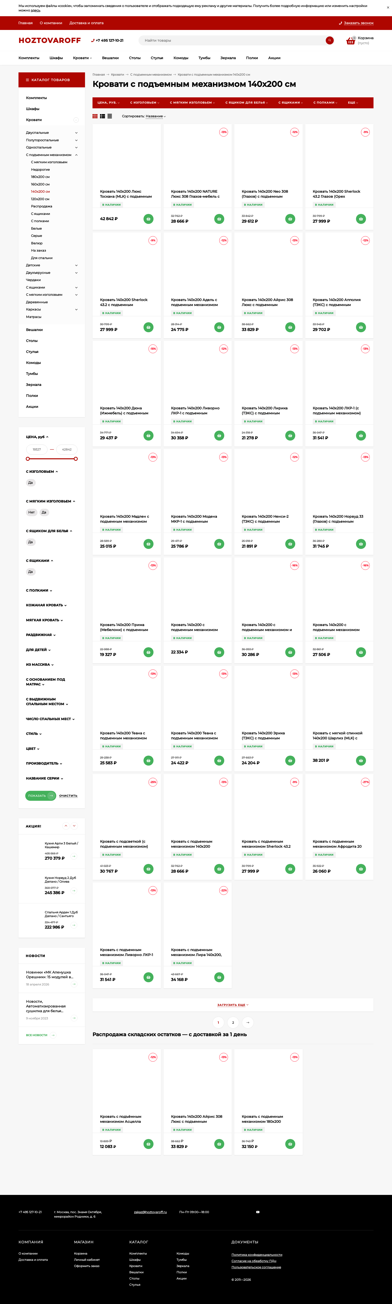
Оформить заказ (86, 1266)
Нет (31, 512)
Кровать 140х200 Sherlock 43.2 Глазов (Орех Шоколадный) (336, 196)
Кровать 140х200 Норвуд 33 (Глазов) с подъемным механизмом (338, 521)
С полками (40, 221)
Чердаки (33, 280)
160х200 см (40, 184)
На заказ (38, 250)
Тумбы (181, 1260)
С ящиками (40, 214)
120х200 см (40, 199)
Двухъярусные (38, 273)
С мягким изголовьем (49, 162)
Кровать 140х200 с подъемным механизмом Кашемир (336, 630)
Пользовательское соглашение (256, 1267)
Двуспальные (37, 133)
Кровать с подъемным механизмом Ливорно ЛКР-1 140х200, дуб (126, 955)
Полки (181, 1272)
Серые (36, 236)
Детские (33, 265)
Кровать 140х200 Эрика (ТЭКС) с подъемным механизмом (263, 738)
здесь (35, 10)
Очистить (68, 796)
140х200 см (40, 191)
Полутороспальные (42, 140)
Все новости (41, 1035)
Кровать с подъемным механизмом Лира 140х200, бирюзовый (196, 955)
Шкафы (134, 1260)
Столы (134, 1278)
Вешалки (136, 1272)
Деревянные (37, 302)
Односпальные (39, 147)
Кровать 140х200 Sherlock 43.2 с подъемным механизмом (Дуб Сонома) (125, 305)
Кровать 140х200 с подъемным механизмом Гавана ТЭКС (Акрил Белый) (197, 630)
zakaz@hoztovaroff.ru (150, 1212)
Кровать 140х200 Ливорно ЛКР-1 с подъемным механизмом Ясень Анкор (195, 413)
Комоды (182, 1253)
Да (30, 483)
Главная (25, 23)
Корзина (80, 1253)
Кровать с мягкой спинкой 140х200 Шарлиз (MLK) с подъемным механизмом (337, 738)
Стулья (134, 1285)
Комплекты (138, 1253)
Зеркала (182, 1266)
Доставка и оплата (87, 23)
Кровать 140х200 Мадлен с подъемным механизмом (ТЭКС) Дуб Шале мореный (125, 521)
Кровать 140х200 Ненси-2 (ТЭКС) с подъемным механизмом (265, 521)
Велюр (36, 243)
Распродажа (41, 206)
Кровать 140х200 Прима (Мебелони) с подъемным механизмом (124, 630)
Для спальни (41, 258)
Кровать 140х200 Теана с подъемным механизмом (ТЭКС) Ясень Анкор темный (126, 738)
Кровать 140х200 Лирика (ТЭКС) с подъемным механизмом (265, 413)
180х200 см (40, 177)
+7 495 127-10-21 (109, 40)
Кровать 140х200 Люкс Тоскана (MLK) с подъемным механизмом (126, 196)
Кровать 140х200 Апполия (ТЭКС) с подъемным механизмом (337, 305)
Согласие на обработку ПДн (254, 1261)
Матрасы (33, 317)
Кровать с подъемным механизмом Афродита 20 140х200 (337, 846)
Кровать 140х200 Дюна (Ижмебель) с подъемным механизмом (124, 413)
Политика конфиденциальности (257, 1255)
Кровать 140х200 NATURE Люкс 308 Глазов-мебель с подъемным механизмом (195, 196)
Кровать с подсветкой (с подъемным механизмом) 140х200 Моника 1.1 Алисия (124, 846)
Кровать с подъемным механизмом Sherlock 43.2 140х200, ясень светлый (266, 846)
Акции (181, 1278)
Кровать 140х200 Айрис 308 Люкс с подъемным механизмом (267, 305)
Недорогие (40, 169)
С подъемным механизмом (151, 74)
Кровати (117, 74)
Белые (36, 228)
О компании (51, 23)
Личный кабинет (87, 1260)
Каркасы (33, 309)
